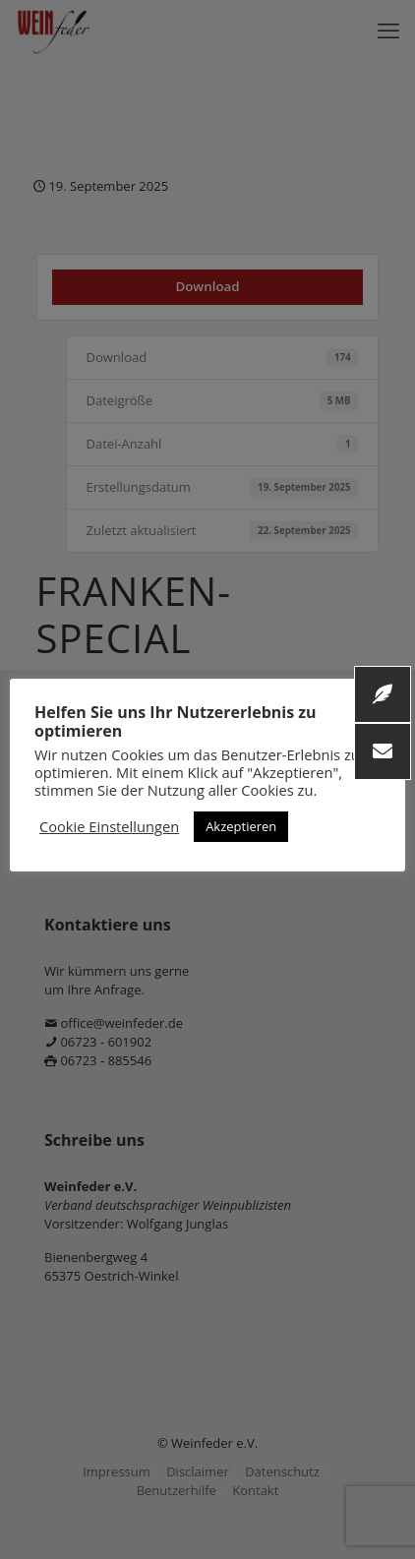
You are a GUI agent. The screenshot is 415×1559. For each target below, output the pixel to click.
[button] (382, 751)
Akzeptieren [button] (241, 826)
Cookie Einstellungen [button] (109, 826)
